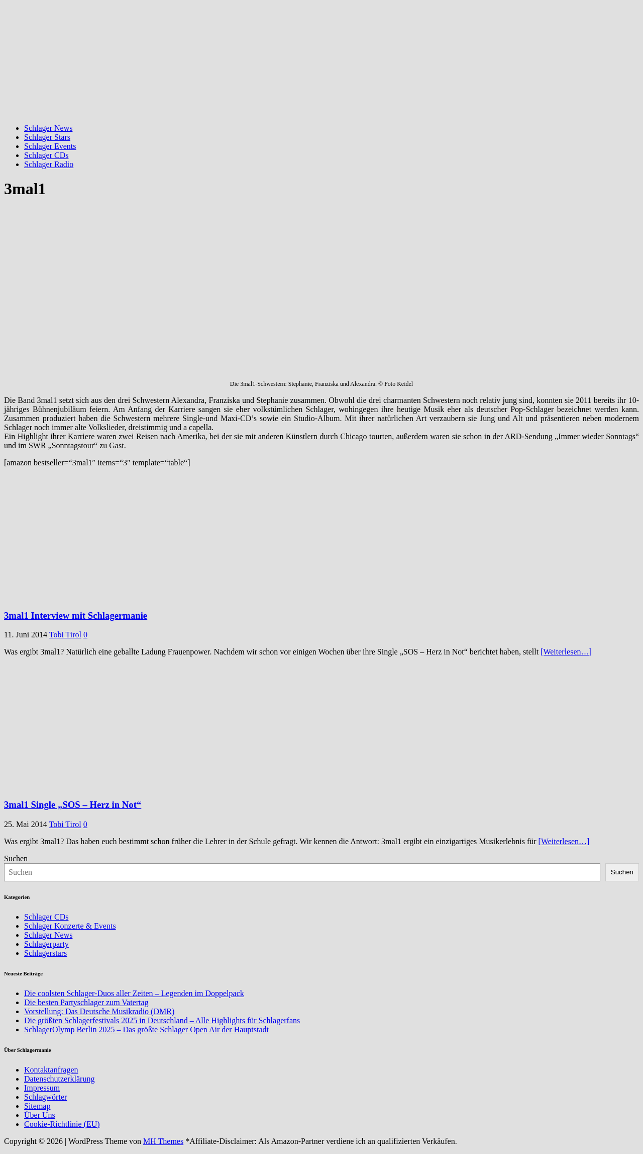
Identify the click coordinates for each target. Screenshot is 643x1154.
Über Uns (39, 1115)
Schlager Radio (48, 164)
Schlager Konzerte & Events (70, 926)
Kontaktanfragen (51, 1069)
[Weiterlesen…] (566, 651)
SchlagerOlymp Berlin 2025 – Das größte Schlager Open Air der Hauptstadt (146, 1029)
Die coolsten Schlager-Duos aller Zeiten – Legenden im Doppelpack (134, 993)
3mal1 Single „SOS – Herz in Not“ (72, 804)
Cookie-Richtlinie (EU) (62, 1124)
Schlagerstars (45, 953)
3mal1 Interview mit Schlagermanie (75, 615)
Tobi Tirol (65, 634)
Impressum (42, 1088)
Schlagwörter (45, 1097)
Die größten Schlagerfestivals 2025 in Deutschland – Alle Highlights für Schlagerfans (162, 1020)
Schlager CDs (46, 155)
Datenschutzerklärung (59, 1079)
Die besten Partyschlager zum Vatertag (86, 1002)
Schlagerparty (46, 944)
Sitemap (37, 1106)
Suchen (16, 858)
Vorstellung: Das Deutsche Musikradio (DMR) (99, 1011)
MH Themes (163, 1141)
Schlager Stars (47, 137)
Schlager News (48, 128)
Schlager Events (50, 146)
